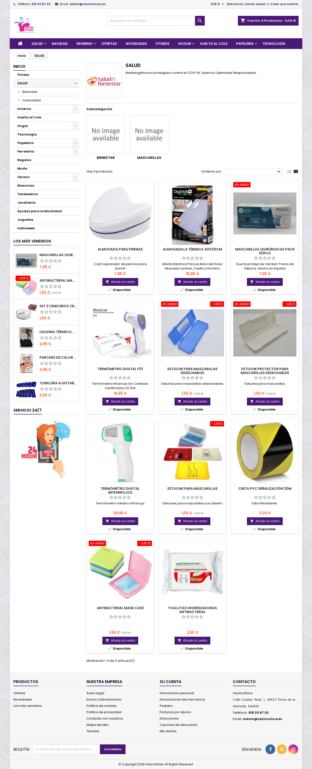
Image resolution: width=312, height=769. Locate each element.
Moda (22, 168)
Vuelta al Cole (213, 43)
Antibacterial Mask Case (58, 280)
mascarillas (31, 100)
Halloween (26, 228)
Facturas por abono (175, 712)
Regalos (24, 160)
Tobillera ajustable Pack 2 (58, 383)
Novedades (136, 43)
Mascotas (25, 185)
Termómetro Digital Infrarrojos (120, 490)
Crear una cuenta (284, 4)
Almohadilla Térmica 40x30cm (192, 249)
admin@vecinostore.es (87, 4)
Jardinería (26, 202)
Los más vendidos (32, 241)
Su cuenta (170, 681)
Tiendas (93, 731)
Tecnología (274, 43)
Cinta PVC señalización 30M (265, 488)
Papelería (245, 43)
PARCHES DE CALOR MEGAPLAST (58, 357)
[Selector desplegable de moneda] (218, 4)
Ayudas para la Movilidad (39, 211)
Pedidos (166, 705)
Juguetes (25, 219)
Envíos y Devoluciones (104, 699)
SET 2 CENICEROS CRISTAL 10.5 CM (58, 306)
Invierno (85, 43)
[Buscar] (156, 21)
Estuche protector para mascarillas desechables (265, 370)
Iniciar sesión (255, 4)
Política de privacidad (104, 712)
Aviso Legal (95, 693)
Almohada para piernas (120, 249)
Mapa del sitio (98, 724)
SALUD (37, 43)
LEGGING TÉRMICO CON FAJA (58, 332)
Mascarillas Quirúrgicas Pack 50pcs (58, 255)
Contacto (244, 681)
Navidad (60, 43)
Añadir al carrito (120, 282)
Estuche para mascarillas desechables (192, 370)
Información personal (177, 693)
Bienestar (30, 91)
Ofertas (109, 43)
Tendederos (27, 194)
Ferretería (25, 151)
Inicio (19, 66)
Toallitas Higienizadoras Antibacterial (192, 610)
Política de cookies (102, 705)
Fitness (162, 43)
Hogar (184, 43)
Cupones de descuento (178, 724)
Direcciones (169, 718)
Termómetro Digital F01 (120, 368)
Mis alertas (168, 731)
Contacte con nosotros (105, 718)
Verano (23, 177)
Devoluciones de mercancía (182, 699)
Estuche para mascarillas (192, 488)
